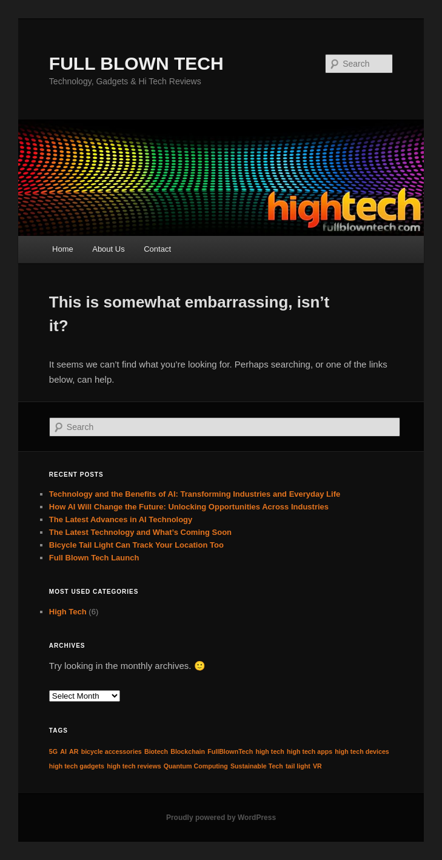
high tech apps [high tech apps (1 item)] (309, 751)
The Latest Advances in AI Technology (120, 519)
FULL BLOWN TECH (136, 63)
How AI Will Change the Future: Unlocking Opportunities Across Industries (189, 506)
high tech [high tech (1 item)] (269, 751)
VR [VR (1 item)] (317, 766)
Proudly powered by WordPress (221, 817)
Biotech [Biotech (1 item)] (156, 751)
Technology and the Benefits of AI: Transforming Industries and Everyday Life (194, 494)
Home (62, 249)
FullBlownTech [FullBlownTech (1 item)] (230, 751)
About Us (108, 249)
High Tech (68, 611)
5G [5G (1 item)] (53, 751)
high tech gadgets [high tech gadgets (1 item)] (76, 766)
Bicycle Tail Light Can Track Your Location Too (136, 544)
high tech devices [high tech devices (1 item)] (362, 751)
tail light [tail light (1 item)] (298, 766)
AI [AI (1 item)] (63, 751)
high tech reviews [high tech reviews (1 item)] (134, 766)
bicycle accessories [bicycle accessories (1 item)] (111, 751)
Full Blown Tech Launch (94, 557)
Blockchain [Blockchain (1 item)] (187, 751)
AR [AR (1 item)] (73, 751)
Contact (157, 249)
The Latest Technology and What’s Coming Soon (140, 532)
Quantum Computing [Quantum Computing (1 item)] (196, 766)
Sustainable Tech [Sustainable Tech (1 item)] (256, 766)
